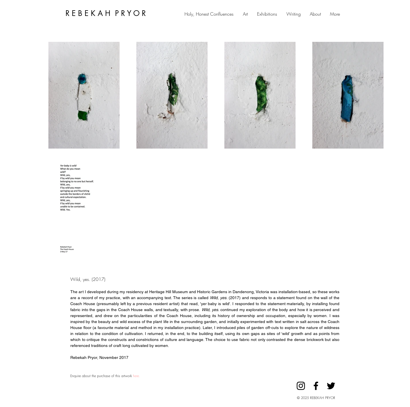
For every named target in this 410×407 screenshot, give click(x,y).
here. (136, 375)
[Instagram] (300, 385)
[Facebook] (315, 385)
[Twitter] (331, 385)
